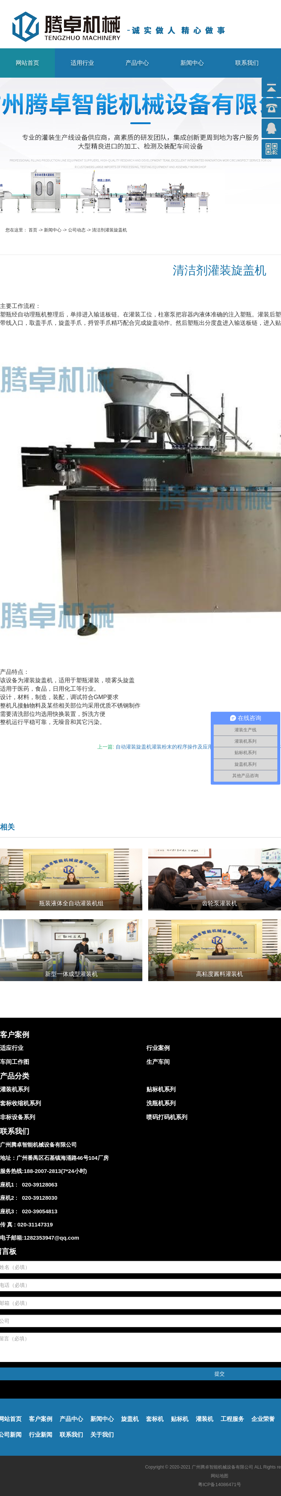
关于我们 (102, 1435)
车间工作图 (14, 1062)
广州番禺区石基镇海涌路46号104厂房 (62, 1158)
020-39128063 (38, 1184)
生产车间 (158, 1062)
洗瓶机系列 (161, 1103)
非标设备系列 (17, 1117)
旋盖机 (130, 1419)
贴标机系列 (161, 1089)
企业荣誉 (263, 1419)
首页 (33, 230)
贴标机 (179, 1419)
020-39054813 (38, 1211)
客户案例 (40, 1419)
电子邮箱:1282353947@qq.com (39, 1238)
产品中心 (137, 63)
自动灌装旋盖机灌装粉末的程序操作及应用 (164, 747)
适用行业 (82, 63)
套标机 (155, 1419)
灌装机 (204, 1419)
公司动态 (77, 230)
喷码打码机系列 (166, 1117)
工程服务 (232, 1419)
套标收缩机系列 (20, 1103)
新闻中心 (192, 63)
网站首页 (27, 63)
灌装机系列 (14, 1089)
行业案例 (158, 1048)
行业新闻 (40, 1435)
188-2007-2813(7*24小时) (55, 1171)
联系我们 (247, 63)
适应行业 (11, 1048)
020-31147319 (35, 1224)
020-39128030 (38, 1198)
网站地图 (219, 1475)
